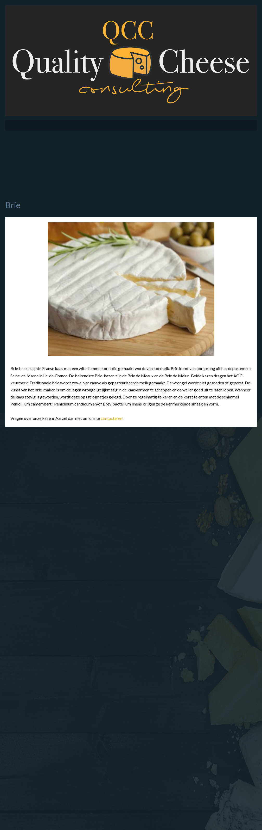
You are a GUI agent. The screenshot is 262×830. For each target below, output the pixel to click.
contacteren (111, 418)
